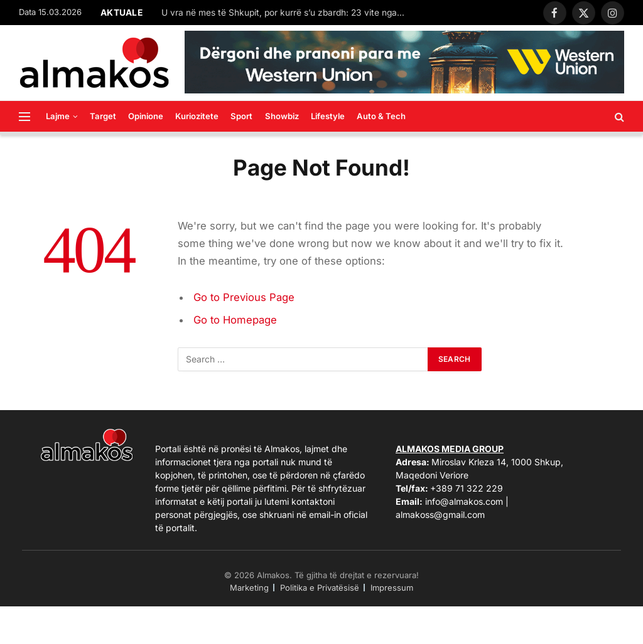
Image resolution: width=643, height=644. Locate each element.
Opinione (145, 116)
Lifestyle (328, 116)
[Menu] (24, 116)
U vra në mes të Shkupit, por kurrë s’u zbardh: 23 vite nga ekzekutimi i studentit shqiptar (287, 13)
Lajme (58, 116)
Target (103, 116)
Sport (241, 116)
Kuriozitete (197, 116)
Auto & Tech (381, 116)
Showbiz (282, 116)
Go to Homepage (235, 320)
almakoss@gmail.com (440, 514)
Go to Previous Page (243, 297)
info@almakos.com (464, 501)
